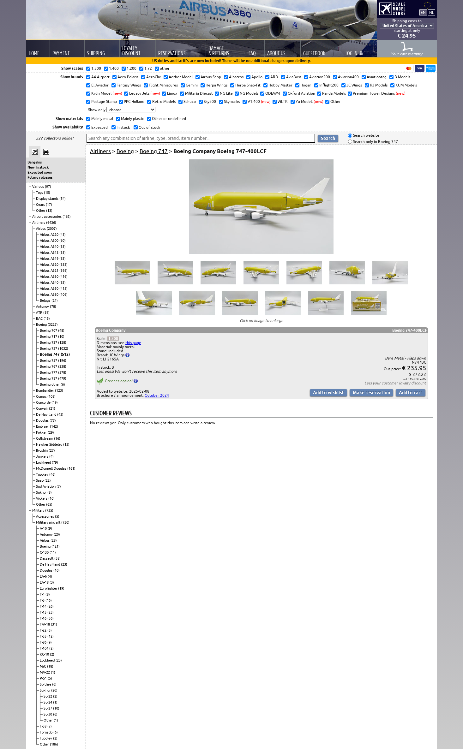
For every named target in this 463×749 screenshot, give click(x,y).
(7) (59, 486)
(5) (57, 516)
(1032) (63, 348)
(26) (50, 606)
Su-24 (48, 702)
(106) (63, 294)
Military (38, 510)
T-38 (43, 726)
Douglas (43, 420)
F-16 (43, 618)
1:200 (113, 338)
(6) (63, 384)
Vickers (42, 498)
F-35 (43, 636)
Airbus (41, 228)
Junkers (42, 456)
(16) (57, 438)
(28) (54, 540)
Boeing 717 (49, 336)
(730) (65, 522)
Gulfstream (45, 438)
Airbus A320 (49, 264)
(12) (50, 636)
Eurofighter (49, 588)
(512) (65, 354)
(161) (71, 468)
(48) (62, 234)
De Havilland (46, 414)
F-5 (42, 600)
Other (41, 210)
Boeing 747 (50, 354)
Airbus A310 (49, 246)
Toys (40, 192)
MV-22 (45, 672)
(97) (48, 186)
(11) (53, 552)
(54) (62, 198)
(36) (50, 618)
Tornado (46, 732)
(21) (54, 300)
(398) (63, 270)
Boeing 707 (49, 330)
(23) (64, 564)
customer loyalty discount (404, 383)
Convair (42, 408)
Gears (41, 204)
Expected (99, 127)
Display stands (47, 198)
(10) (61, 336)
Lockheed (44, 462)
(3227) (53, 324)
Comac (41, 396)
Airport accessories (47, 216)
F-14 (43, 606)
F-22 (43, 630)
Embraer (43, 426)
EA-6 (44, 576)
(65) (49, 504)
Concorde (43, 402)
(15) (47, 192)
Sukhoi (41, 492)
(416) (63, 276)
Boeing (42, 324)
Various (38, 186)
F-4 (42, 594)
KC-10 (45, 654)
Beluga (45, 300)
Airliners (39, 222)
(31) (54, 624)
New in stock (38, 167)
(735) (49, 510)
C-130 (45, 552)
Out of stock (149, 127)
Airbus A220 (49, 234)
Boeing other (50, 384)
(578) (62, 372)
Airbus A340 (49, 282)
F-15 (43, 612)
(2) (51, 648)
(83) (62, 258)
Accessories (45, 516)
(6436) (51, 222)
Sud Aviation (46, 486)
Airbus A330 (49, 276)
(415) (63, 288)
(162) (67, 216)
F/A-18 (45, 624)
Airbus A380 (49, 294)
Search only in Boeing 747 (375, 142)
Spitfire (46, 684)
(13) (49, 210)
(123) (59, 390)
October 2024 (157, 395)
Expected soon (39, 172)
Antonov (43, 306)
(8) (49, 492)
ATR (39, 312)
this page (133, 343)
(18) (50, 666)
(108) (51, 396)
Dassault (47, 558)
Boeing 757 (49, 360)
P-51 (44, 678)
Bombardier (45, 390)
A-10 (44, 528)
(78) (53, 306)
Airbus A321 (49, 270)
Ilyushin (42, 450)
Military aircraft (48, 522)
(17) (49, 204)
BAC (40, 318)
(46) (52, 474)
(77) (53, 420)
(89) (46, 312)
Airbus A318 (49, 252)
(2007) (52, 228)
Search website (365, 136)
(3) (52, 582)
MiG (43, 666)
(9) (50, 528)
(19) (54, 402)
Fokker (42, 432)
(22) (48, 480)
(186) (54, 744)
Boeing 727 (49, 342)
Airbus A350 (49, 288)
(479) (62, 378)
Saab (40, 480)
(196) (62, 360)
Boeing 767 (49, 366)
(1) (53, 672)
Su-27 (48, 708)
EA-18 (45, 582)
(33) (62, 246)
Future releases (39, 177)
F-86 (43, 642)
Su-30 (48, 714)
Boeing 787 (49, 378)
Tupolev (42, 474)
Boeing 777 (49, 372)
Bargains (34, 162)
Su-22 (48, 696)
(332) (63, 264)
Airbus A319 (49, 258)
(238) (62, 366)
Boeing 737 (49, 348)
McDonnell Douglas (51, 468)
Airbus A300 (49, 240)
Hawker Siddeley (49, 444)
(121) (55, 546)
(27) (52, 450)
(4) (51, 456)
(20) (57, 534)
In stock (123, 127)
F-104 (44, 648)
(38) (57, 558)
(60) (62, 240)
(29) (51, 432)
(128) (62, 342)
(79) (55, 462)
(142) (54, 426)
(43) (60, 414)
